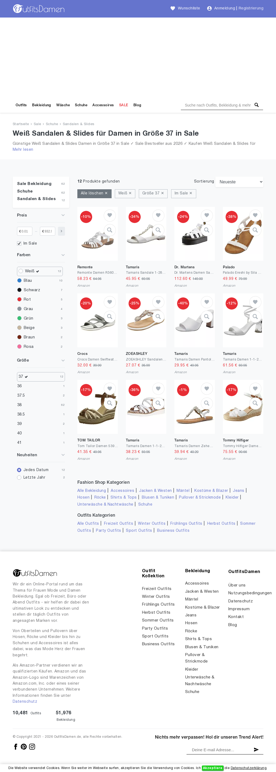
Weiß (33, 271)
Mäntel (183, 491)
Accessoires (103, 105)
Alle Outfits (88, 524)
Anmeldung (224, 8)
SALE (123, 105)
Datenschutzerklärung (249, 768)
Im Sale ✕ (184, 193)
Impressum (239, 609)
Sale (37, 124)
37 (24, 377)
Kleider (232, 497)
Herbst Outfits (221, 524)
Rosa (29, 347)
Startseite (21, 124)
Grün (28, 318)
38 (19, 405)
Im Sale (30, 243)
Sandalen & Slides (78, 124)
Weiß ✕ (125, 193)
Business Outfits (173, 531)
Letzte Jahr (34, 477)
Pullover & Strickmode (200, 497)
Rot (27, 299)
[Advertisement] (138, 58)
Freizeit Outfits (118, 524)
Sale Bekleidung (34, 184)
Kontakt (236, 617)
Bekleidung (41, 105)
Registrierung (251, 8)
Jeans (238, 491)
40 (19, 433)
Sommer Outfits (158, 620)
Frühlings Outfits (186, 524)
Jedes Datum (36, 470)
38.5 (21, 414)
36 (19, 386)
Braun (29, 337)
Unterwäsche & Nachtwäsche (105, 504)
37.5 (21, 395)
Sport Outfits (139, 531)
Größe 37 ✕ (153, 193)
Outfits (21, 105)
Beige (29, 328)
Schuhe (81, 105)
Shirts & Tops (124, 497)
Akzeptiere (213, 768)
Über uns (237, 585)
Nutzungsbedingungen (250, 593)
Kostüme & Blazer (211, 491)
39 (19, 424)
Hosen (83, 497)
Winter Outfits (151, 524)
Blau (28, 281)
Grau (28, 309)
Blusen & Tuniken (158, 497)
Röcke (100, 497)
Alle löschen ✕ (94, 193)
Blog (137, 105)
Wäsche (63, 105)
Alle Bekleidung (91, 491)
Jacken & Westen (155, 491)
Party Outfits (108, 531)
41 (19, 443)
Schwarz (32, 290)
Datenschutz (25, 702)
